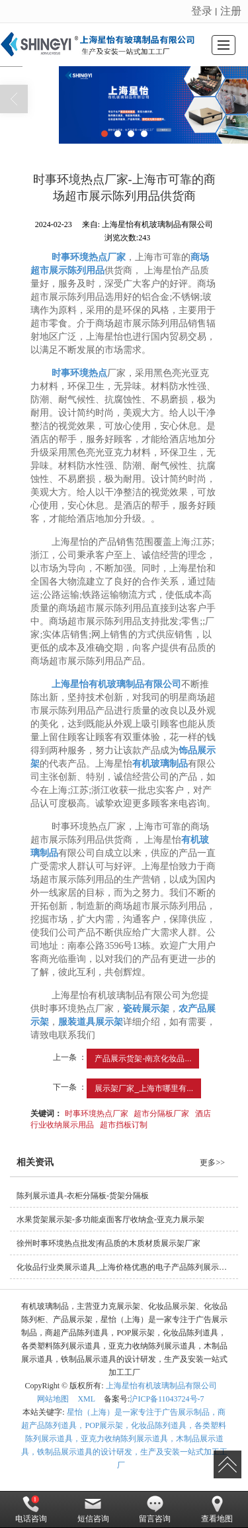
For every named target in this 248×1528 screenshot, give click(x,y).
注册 (230, 11)
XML (86, 1399)
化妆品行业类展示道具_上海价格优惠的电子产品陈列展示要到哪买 (127, 1267)
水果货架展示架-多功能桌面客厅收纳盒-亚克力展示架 (110, 1219)
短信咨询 (93, 1509)
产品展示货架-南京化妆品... (143, 1058)
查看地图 (217, 1509)
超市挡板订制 (123, 1124)
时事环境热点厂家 (96, 1113)
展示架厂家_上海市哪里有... (144, 1088)
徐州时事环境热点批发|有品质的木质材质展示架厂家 (108, 1243)
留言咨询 (155, 1509)
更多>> (212, 1162)
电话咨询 (31, 1509)
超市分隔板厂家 (161, 1113)
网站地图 (53, 1399)
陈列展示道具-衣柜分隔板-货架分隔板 (83, 1195)
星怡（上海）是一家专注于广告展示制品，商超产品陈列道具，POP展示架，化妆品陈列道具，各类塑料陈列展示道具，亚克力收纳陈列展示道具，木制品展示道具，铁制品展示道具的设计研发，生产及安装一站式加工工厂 (124, 1439)
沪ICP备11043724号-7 (167, 1399)
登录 (201, 11)
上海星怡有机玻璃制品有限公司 (161, 1385)
